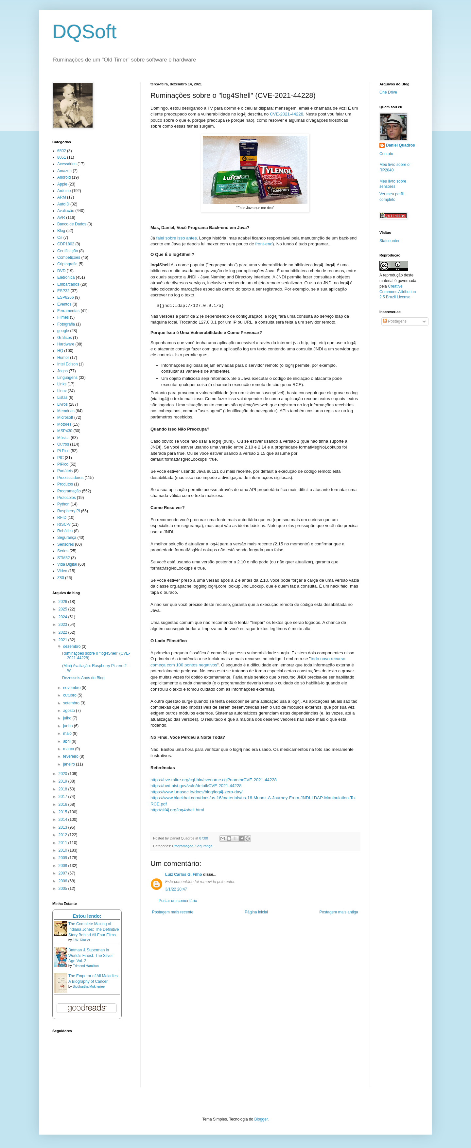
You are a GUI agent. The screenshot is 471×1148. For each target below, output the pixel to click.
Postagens (395, 321)
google (63, 330)
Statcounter (389, 240)
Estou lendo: (87, 916)
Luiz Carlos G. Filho (183, 874)
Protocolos (66, 497)
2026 (63, 601)
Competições (68, 257)
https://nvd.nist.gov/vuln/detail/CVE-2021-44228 (196, 785)
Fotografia (66, 324)
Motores (64, 424)
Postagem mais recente (172, 912)
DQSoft (84, 32)
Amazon (64, 170)
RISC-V (64, 524)
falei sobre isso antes (176, 238)
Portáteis (65, 470)
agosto (69, 710)
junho (68, 726)
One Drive (388, 92)
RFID (61, 517)
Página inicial (256, 912)
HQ (60, 350)
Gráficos (64, 337)
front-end (263, 243)
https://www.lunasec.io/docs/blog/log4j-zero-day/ (196, 791)
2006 (63, 881)
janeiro (69, 764)
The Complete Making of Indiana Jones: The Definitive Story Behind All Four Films (93, 929)
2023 (63, 624)
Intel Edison (67, 364)
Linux (62, 391)
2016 (63, 804)
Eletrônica (66, 277)
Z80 (60, 577)
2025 (63, 609)
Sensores (65, 544)
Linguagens (67, 377)
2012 (63, 835)
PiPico (62, 464)
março (69, 749)
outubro (70, 695)
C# (59, 237)
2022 (63, 632)
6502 (61, 151)
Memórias (66, 411)
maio (68, 733)
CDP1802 (65, 244)
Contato (386, 153)
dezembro (72, 646)
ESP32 (63, 291)
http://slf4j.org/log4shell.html (177, 809)
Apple (62, 184)
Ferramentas (68, 311)
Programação (182, 846)
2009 (63, 858)
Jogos (62, 371)
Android (64, 177)
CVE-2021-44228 (286, 114)
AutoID (63, 204)
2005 (63, 888)
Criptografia (67, 264)
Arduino (64, 190)
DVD (61, 271)
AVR (61, 217)
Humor (63, 357)
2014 (63, 819)
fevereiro (71, 756)
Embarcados (68, 284)
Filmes (63, 317)
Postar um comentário (178, 900)
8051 (61, 157)
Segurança (203, 846)
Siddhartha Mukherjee (89, 986)
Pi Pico (63, 451)
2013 (63, 827)
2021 (63, 640)
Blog (61, 230)
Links (61, 384)
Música (63, 437)
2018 (63, 789)
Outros (63, 444)
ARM (61, 197)
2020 (63, 773)
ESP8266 (65, 297)
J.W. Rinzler (81, 940)
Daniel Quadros (400, 145)
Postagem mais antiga (338, 912)
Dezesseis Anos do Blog (83, 678)
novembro (72, 687)
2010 (63, 850)
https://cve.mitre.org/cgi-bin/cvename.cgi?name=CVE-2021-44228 (213, 779)
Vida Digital (67, 564)
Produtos (65, 484)
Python (63, 504)
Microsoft (65, 417)
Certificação (67, 251)
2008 (63, 865)
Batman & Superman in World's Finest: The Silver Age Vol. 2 (90, 955)
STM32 (63, 558)
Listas (62, 397)
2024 (63, 617)
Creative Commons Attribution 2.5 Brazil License (397, 292)
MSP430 (64, 431)
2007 (63, 873)
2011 (63, 842)
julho (68, 718)
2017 (63, 796)
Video (62, 571)
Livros (62, 404)
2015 (63, 812)
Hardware (65, 344)
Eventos (64, 304)
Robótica (65, 531)
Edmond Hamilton (85, 966)
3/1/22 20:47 (176, 889)
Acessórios (67, 164)
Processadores (70, 477)
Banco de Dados (71, 224)
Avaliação (65, 210)
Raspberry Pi (68, 511)
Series (62, 551)
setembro (71, 703)
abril (67, 741)
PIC (60, 457)
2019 (63, 781)
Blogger (261, 1119)
